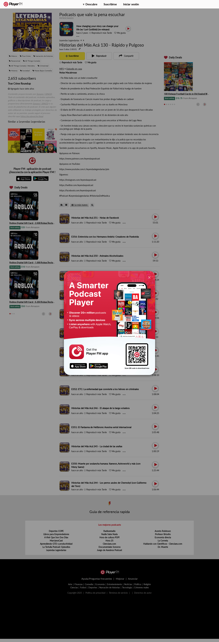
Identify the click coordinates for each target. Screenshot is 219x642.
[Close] (149, 277)
